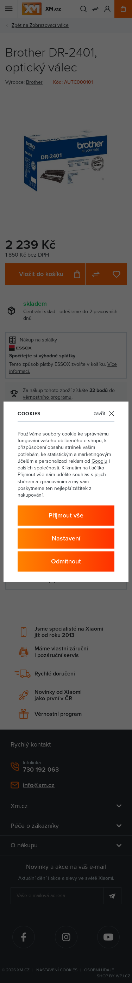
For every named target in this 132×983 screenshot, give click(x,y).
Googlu (99, 460)
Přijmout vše (66, 515)
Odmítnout (66, 561)
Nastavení (66, 538)
